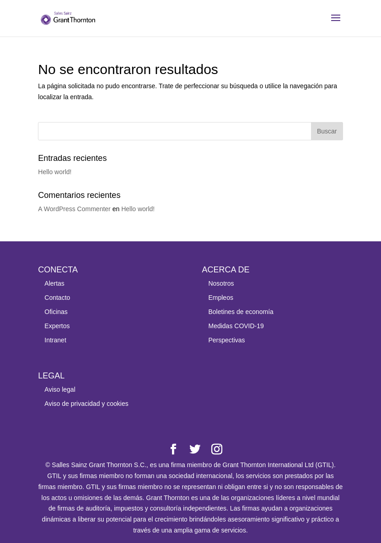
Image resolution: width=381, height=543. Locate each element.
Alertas (54, 283)
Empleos (220, 297)
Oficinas (56, 311)
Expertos (57, 326)
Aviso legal (59, 389)
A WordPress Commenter (74, 209)
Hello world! (54, 172)
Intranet (55, 340)
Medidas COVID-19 (235, 326)
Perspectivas (226, 340)
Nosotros (221, 283)
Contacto (57, 297)
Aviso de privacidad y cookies (86, 403)
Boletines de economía (240, 311)
